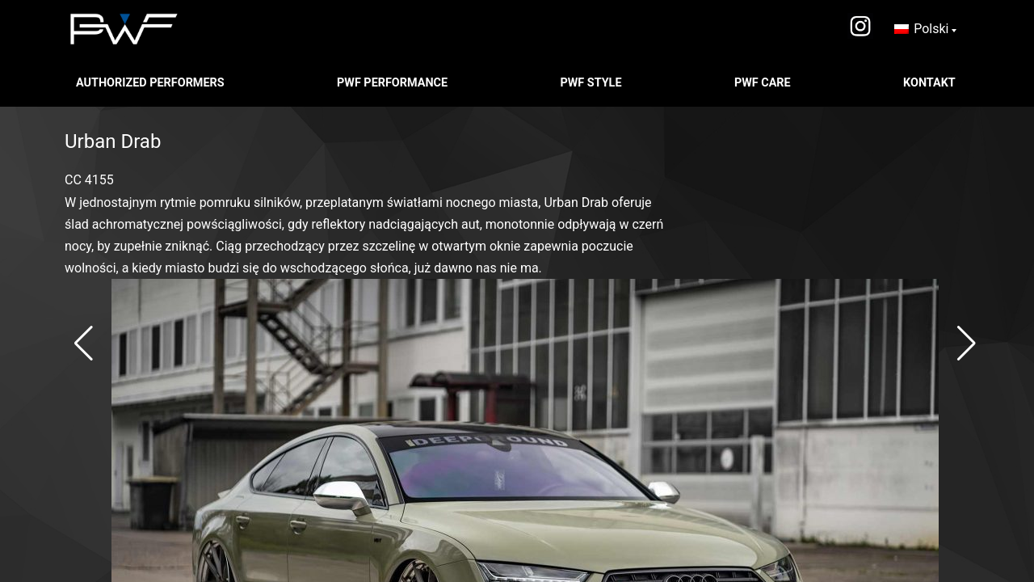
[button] (84, 343)
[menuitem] (925, 29)
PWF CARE (763, 83)
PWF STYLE (592, 83)
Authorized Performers (151, 83)
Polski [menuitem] (931, 28)
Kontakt (930, 83)
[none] (925, 29)
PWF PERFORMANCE (394, 83)
